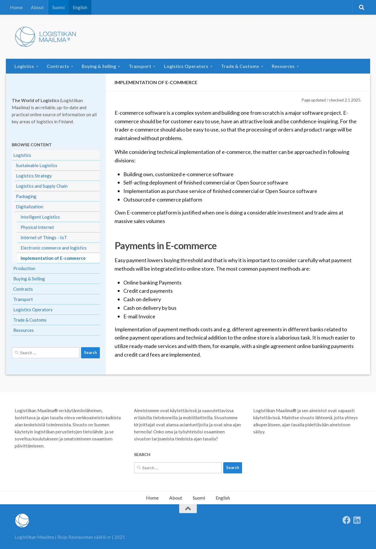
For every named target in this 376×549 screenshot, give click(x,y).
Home (16, 7)
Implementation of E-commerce (53, 258)
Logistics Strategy (34, 175)
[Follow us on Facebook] (347, 520)
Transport (140, 66)
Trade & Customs (240, 66)
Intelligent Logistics (40, 216)
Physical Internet (37, 227)
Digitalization (29, 206)
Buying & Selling (99, 66)
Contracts (58, 66)
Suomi (58, 7)
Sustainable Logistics (36, 165)
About (37, 7)
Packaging (26, 196)
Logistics (24, 66)
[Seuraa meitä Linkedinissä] (357, 520)
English (80, 7)
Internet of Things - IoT (44, 237)
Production (24, 268)
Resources (283, 66)
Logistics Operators (186, 66)
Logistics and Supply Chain (42, 186)
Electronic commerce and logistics (54, 247)
